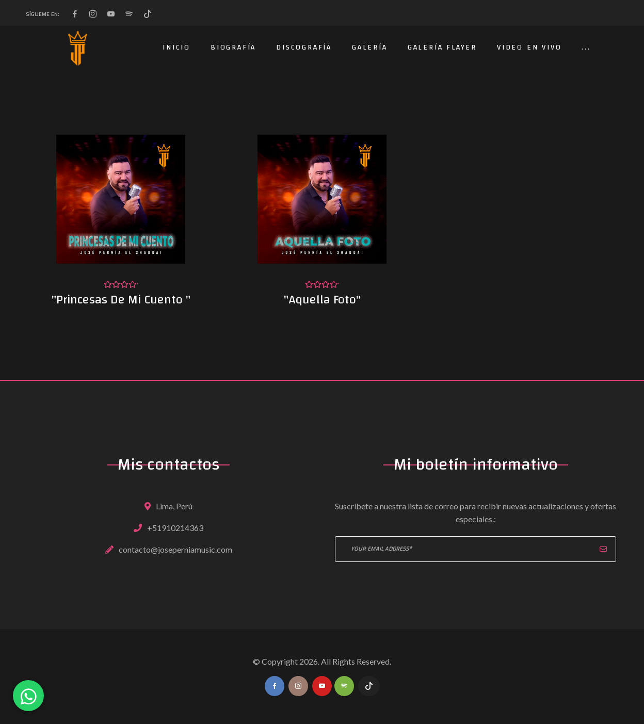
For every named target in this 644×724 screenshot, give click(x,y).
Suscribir (603, 549)
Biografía (233, 47)
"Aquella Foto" (322, 299)
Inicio (176, 47)
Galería (370, 47)
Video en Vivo (529, 47)
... (586, 47)
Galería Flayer (442, 47)
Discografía (304, 47)
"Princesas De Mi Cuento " (121, 299)
